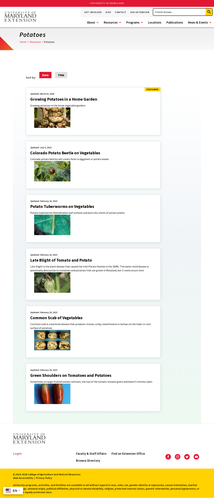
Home (23, 41)
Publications (174, 22)
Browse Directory (88, 460)
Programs (133, 22)
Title (61, 75)
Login (17, 453)
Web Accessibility (23, 478)
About (91, 22)
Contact (120, 12)
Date (45, 75)
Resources (111, 22)
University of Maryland (107, 3)
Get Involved (93, 12)
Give (108, 12)
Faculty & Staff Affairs (91, 453)
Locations (154, 22)
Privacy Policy (44, 478)
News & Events (198, 22)
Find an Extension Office (128, 453)
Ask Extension (139, 12)
